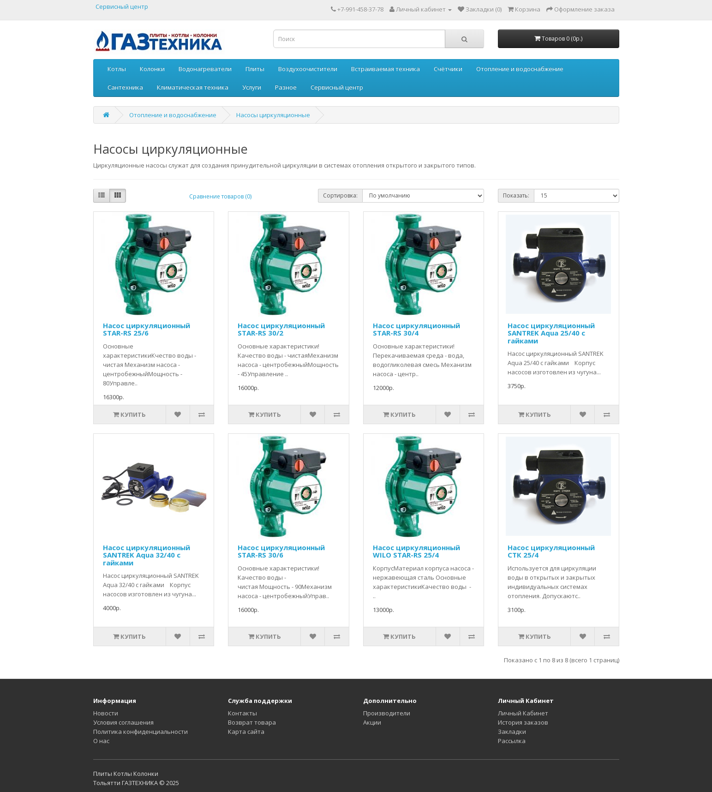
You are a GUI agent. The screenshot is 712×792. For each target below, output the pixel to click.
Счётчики (448, 69)
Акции (372, 722)
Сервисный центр (122, 6)
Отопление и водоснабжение (519, 69)
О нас (101, 741)
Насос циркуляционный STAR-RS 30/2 (281, 329)
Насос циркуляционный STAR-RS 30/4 (416, 329)
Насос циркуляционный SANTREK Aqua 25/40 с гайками (551, 333)
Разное (286, 87)
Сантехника (125, 87)
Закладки (512, 731)
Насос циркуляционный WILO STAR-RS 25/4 (416, 551)
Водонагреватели (205, 69)
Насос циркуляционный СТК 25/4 (551, 551)
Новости (105, 713)
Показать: (516, 195)
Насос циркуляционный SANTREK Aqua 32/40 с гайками (146, 555)
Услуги (251, 87)
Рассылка (512, 741)
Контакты (242, 713)
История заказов (523, 722)
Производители (386, 713)
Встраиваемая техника (385, 69)
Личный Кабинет (523, 713)
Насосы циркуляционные (273, 115)
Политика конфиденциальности (140, 731)
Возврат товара (252, 722)
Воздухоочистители (307, 69)
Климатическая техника (192, 87)
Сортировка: (340, 195)
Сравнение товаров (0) (220, 196)
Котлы (117, 69)
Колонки (152, 69)
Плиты (254, 69)
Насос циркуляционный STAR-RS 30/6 (281, 551)
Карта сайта (246, 731)
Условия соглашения (123, 722)
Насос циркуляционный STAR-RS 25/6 (146, 329)
